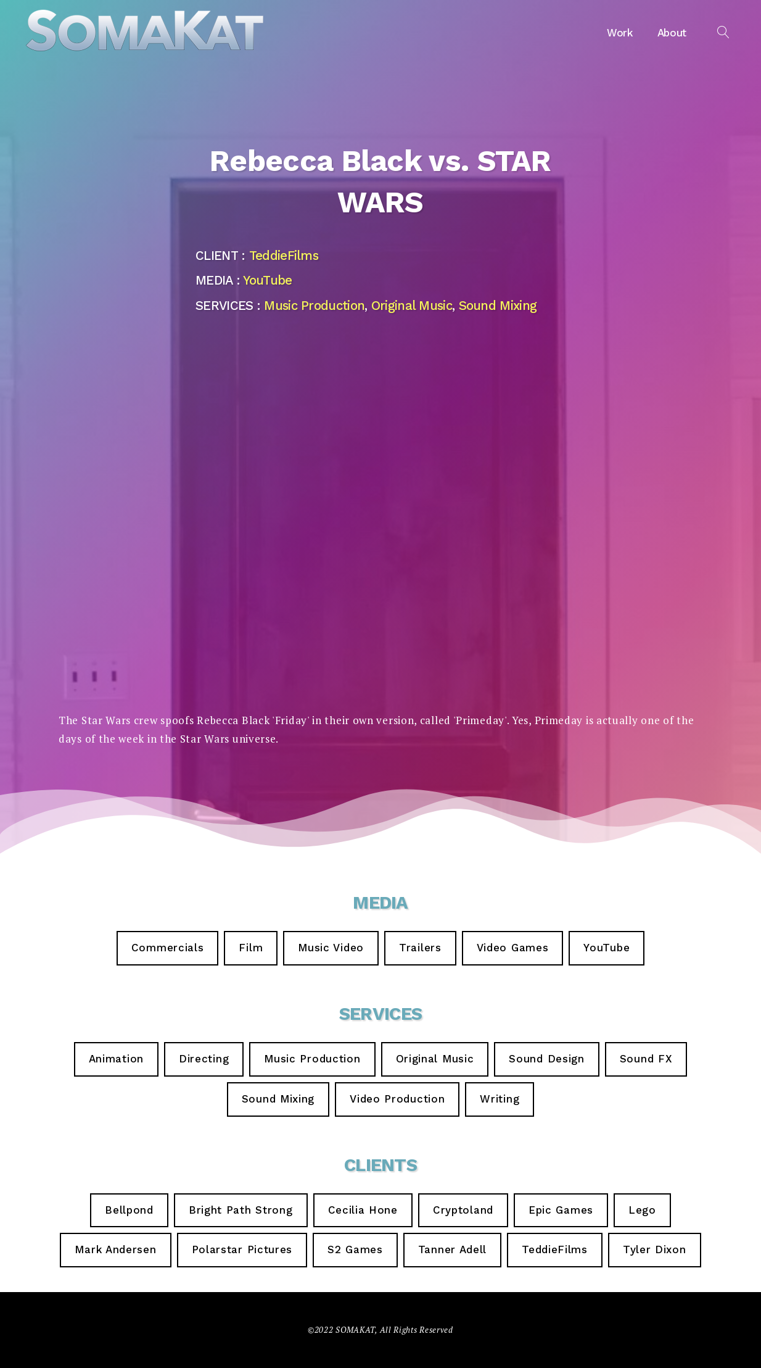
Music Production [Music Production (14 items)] (312, 1059)
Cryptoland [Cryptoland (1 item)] (463, 1210)
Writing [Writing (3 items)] (499, 1099)
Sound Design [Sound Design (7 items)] (546, 1059)
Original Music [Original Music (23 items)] (435, 1059)
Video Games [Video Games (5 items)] (513, 947)
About (671, 33)
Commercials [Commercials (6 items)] (167, 947)
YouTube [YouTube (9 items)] (606, 947)
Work (620, 33)
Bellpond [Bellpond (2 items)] (129, 1210)
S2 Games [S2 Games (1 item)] (355, 1249)
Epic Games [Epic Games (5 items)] (561, 1210)
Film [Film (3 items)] (251, 947)
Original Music (411, 305)
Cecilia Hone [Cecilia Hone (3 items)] (363, 1210)
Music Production (314, 305)
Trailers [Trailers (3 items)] (420, 947)
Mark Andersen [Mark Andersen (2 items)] (115, 1249)
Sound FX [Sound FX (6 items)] (646, 1059)
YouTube (267, 280)
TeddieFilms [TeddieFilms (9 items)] (555, 1249)
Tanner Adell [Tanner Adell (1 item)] (452, 1249)
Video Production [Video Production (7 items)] (397, 1099)
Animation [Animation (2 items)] (116, 1059)
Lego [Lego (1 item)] (642, 1210)
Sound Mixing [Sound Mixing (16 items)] (278, 1099)
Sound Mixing (498, 305)
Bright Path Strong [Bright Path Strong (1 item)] (241, 1210)
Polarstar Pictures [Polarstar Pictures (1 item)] (242, 1249)
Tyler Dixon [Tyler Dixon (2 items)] (654, 1249)
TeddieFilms (283, 255)
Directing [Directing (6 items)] (204, 1059)
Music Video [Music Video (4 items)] (331, 947)
